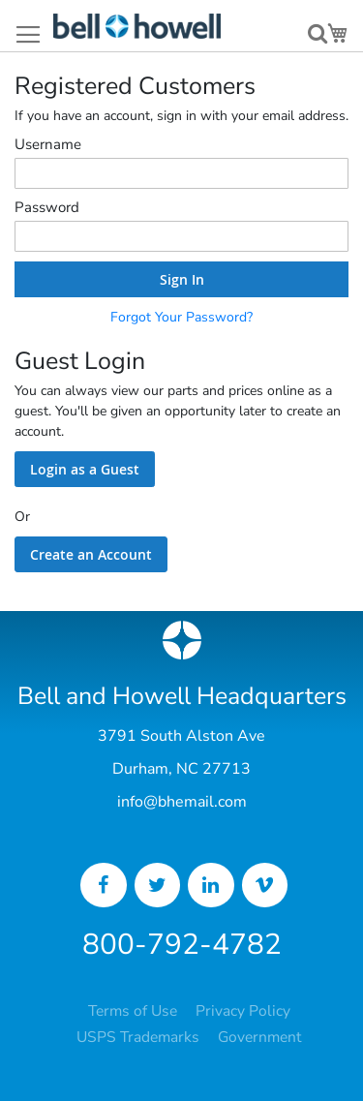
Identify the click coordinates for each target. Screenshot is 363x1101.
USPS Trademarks (137, 1037)
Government (259, 1037)
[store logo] (137, 26)
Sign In (182, 279)
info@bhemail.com (182, 801)
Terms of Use (132, 1011)
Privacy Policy (243, 1011)
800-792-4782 (182, 944)
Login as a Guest (84, 469)
